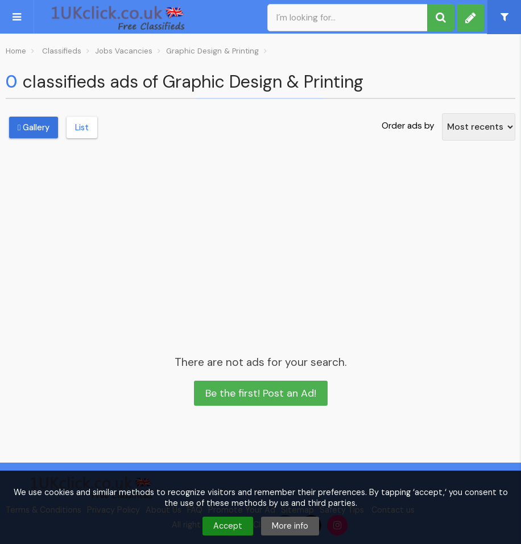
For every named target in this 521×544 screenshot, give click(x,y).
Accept (227, 526)
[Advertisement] (260, 235)
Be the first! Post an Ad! (260, 393)
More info (290, 526)
